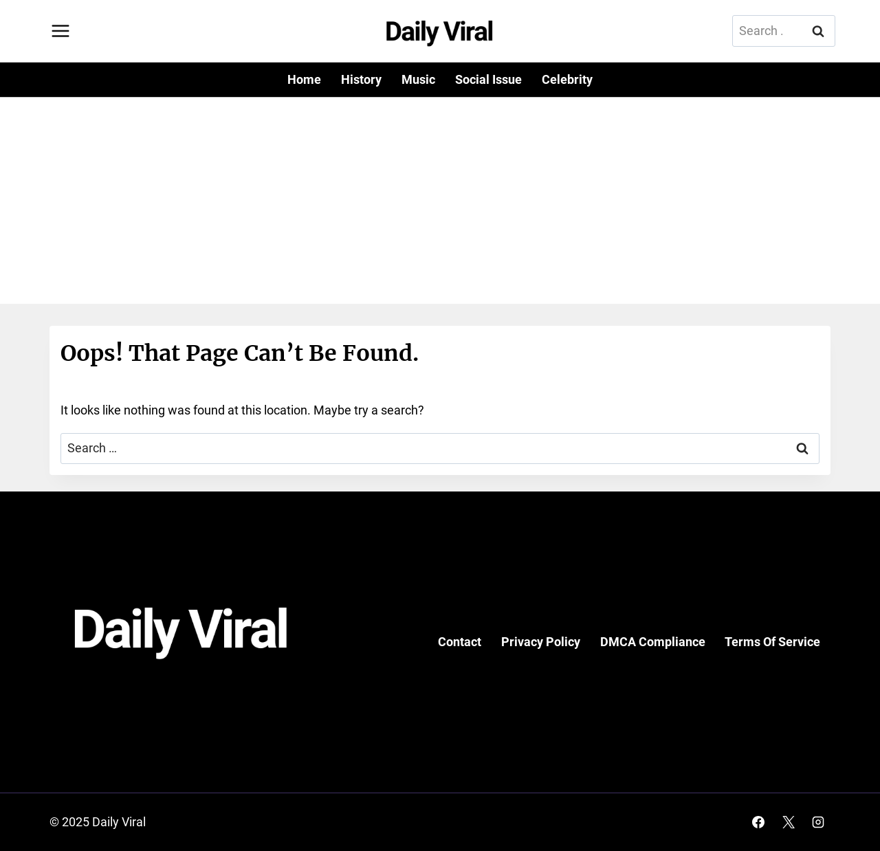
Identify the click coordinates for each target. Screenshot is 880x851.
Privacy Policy (540, 641)
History (361, 79)
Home (304, 79)
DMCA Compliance (652, 641)
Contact (459, 641)
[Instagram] (818, 822)
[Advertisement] (440, 200)
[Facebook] (758, 822)
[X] (788, 822)
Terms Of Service (772, 641)
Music (418, 79)
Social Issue (488, 79)
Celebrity (567, 79)
